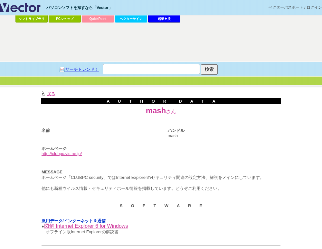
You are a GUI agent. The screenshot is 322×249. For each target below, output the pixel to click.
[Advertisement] (145, 73)
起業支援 (164, 19)
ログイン (314, 7)
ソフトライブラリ (31, 19)
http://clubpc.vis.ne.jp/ (62, 153)
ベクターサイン (131, 19)
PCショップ (64, 19)
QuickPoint (98, 19)
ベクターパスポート (286, 7)
